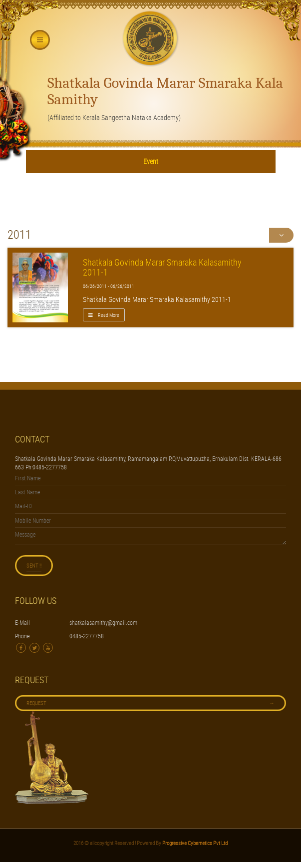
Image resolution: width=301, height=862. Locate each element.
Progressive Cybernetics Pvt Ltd (194, 843)
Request (150, 703)
